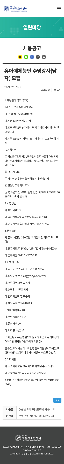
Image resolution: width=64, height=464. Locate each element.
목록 (57, 400)
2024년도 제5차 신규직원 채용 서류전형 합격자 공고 (40, 409)
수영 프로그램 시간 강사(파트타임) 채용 (39, 416)
